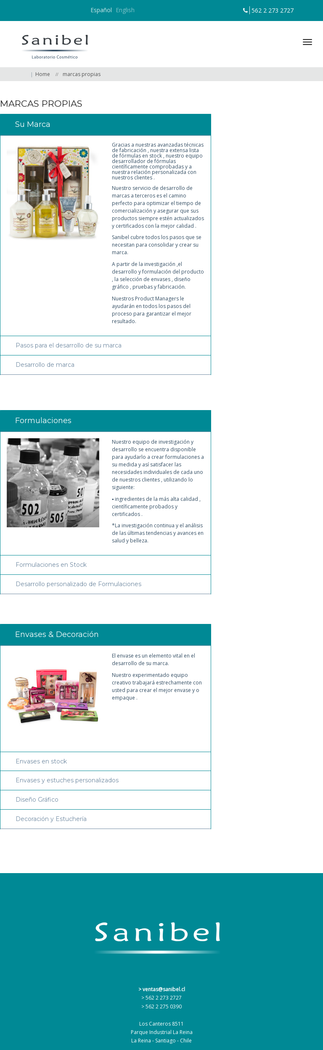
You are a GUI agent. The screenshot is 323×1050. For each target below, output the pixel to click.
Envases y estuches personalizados (67, 780)
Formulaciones (43, 420)
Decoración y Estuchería (51, 819)
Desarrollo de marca (45, 364)
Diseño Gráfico (37, 799)
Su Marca (32, 124)
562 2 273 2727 (273, 10)
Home (42, 74)
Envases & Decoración (57, 634)
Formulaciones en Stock (51, 564)
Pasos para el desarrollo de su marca (69, 345)
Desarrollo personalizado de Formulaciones (78, 584)
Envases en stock (41, 761)
